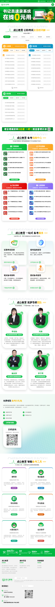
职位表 (11, 50)
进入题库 (41, 488)
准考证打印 (32, 50)
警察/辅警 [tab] (40, 36)
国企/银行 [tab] (27, 40)
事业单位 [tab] (23, 36)
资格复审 (5, 97)
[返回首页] (5, 4)
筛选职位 (14, 514)
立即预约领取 (10, 422)
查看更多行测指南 (14, 179)
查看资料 (14, 488)
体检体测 (11, 97)
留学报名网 (19, 578)
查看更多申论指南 (40, 179)
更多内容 (15, 87)
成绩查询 (43, 50)
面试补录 (17, 97)
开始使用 (41, 514)
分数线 (49, 50)
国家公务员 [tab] (7, 36)
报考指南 (23, 50)
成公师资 (7, 1)
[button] (52, 4)
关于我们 (39, 565)
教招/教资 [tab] (48, 36)
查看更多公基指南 (40, 218)
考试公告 (5, 50)
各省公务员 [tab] (15, 36)
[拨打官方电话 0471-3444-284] (46, 1)
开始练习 (14, 540)
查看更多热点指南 (14, 218)
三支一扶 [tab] (31, 36)
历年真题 (23, 97)
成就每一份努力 (23, 567)
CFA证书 (23, 578)
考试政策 (37, 50)
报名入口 (17, 50)
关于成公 (2, 1)
